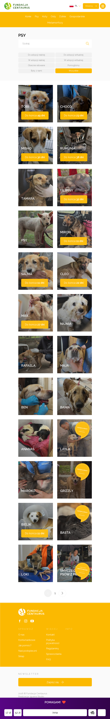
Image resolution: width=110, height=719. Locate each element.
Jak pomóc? (24, 645)
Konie (28, 16)
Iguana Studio (37, 696)
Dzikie (62, 16)
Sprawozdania (53, 654)
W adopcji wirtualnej (73, 60)
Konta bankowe (26, 640)
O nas (21, 634)
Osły (53, 16)
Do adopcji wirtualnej (73, 55)
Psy (37, 16)
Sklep (21, 656)
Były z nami (36, 71)
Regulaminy (52, 648)
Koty (44, 16)
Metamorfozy (55, 22)
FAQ (48, 659)
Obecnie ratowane (36, 65)
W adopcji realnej (36, 60)
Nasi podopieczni (27, 650)
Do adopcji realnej (36, 55)
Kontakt (50, 634)
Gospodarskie (77, 16)
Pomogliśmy (74, 65)
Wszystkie (73, 71)
